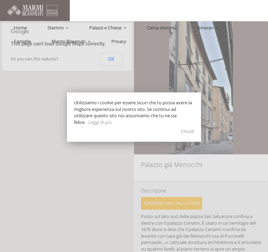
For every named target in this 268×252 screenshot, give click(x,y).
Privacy (253, 31)
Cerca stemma (126, 31)
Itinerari (158, 31)
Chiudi (187, 131)
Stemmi (49, 31)
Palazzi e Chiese (85, 31)
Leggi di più (100, 122)
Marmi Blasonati (219, 31)
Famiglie (184, 31)
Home (26, 31)
